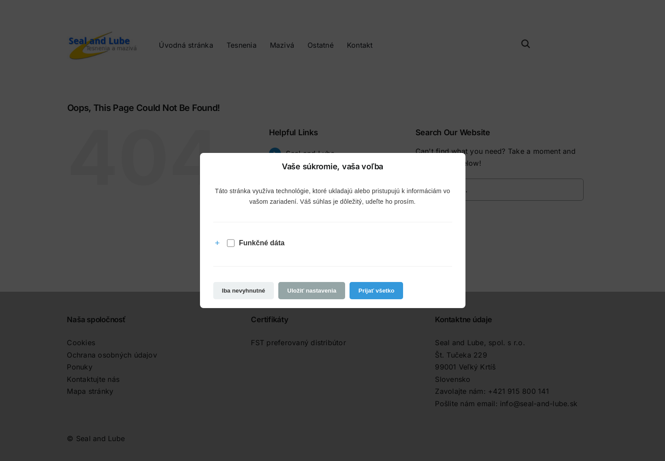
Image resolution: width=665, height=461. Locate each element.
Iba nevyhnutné (243, 290)
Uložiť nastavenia (311, 290)
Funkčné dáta (255, 243)
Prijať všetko (376, 290)
